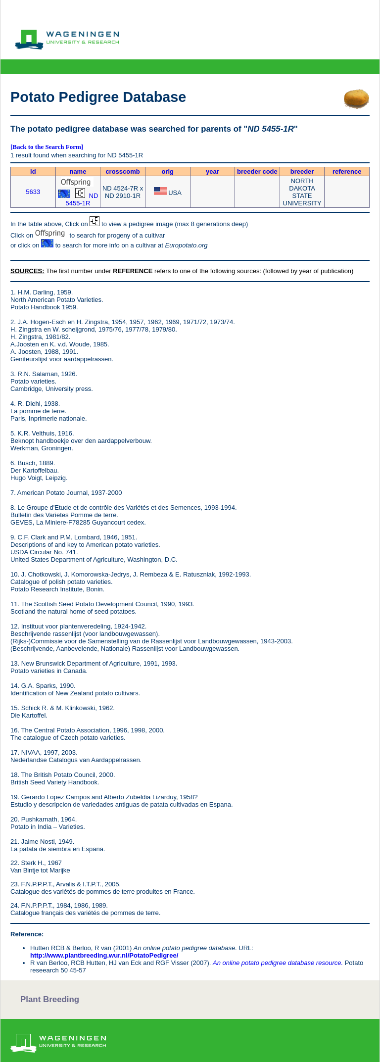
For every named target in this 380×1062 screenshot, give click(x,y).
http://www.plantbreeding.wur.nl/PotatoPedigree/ (104, 955)
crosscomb (122, 171)
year (212, 171)
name (77, 171)
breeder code (257, 171)
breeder (302, 171)
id (33, 171)
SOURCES (26, 271)
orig (167, 171)
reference (347, 171)
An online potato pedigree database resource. (278, 962)
